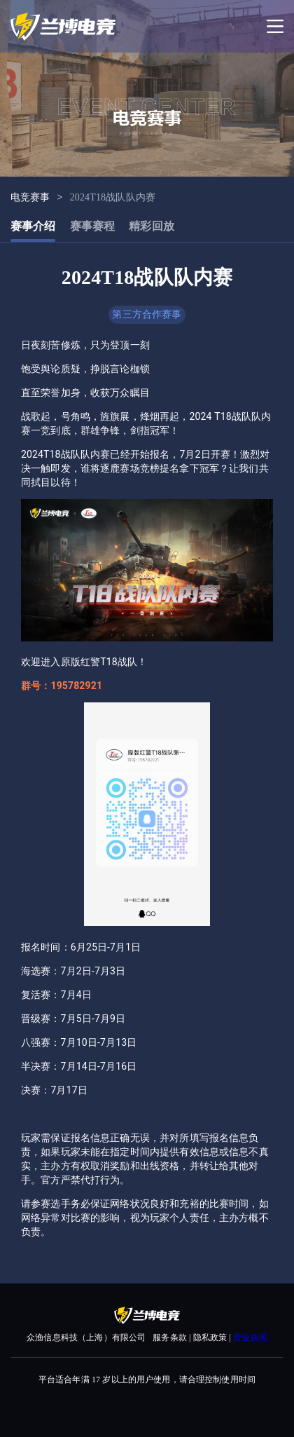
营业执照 (250, 1337)
